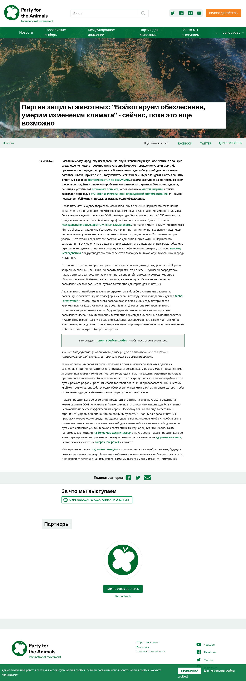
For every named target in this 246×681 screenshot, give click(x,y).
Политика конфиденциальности (150, 649)
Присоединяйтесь (223, 13)
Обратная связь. (147, 642)
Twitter (204, 660)
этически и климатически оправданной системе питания (129, 194)
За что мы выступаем (190, 32)
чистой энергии (152, 189)
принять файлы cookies (112, 340)
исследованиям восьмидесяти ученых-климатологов (96, 225)
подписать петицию (104, 449)
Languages (231, 32)
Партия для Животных (149, 32)
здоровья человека (168, 437)
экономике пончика (105, 189)
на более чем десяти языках (112, 432)
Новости (26, 32)
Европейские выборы (55, 32)
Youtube (205, 644)
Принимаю (189, 670)
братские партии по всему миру (108, 180)
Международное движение (101, 32)
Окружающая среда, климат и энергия (96, 500)
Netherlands (123, 569)
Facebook (206, 652)
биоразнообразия (107, 442)
